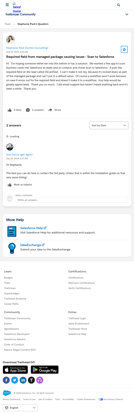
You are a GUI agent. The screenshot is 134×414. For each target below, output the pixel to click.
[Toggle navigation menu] (127, 14)
